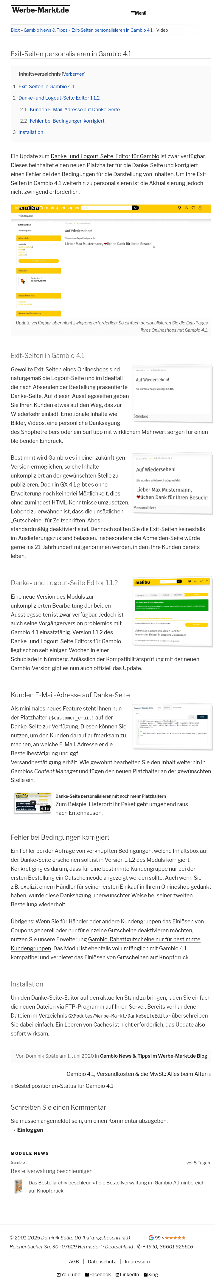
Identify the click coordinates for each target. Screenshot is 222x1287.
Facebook (100, 1274)
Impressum (137, 1262)
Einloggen (30, 1130)
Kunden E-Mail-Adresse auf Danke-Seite (75, 109)
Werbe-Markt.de (40, 10)
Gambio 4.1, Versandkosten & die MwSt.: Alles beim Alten (137, 1074)
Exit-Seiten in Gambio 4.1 (46, 86)
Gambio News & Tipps (46, 30)
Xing (153, 1274)
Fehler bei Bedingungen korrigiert (67, 121)
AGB (74, 1262)
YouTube (70, 1274)
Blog (15, 30)
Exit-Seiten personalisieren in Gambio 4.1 (112, 30)
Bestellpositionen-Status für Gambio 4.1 (63, 1086)
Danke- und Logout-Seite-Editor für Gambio (105, 156)
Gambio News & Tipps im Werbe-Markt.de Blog (154, 1056)
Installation (30, 132)
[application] (111, 261)
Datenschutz (102, 1262)
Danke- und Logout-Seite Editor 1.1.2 (59, 98)
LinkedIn (129, 1274)
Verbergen (73, 74)
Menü (141, 13)
